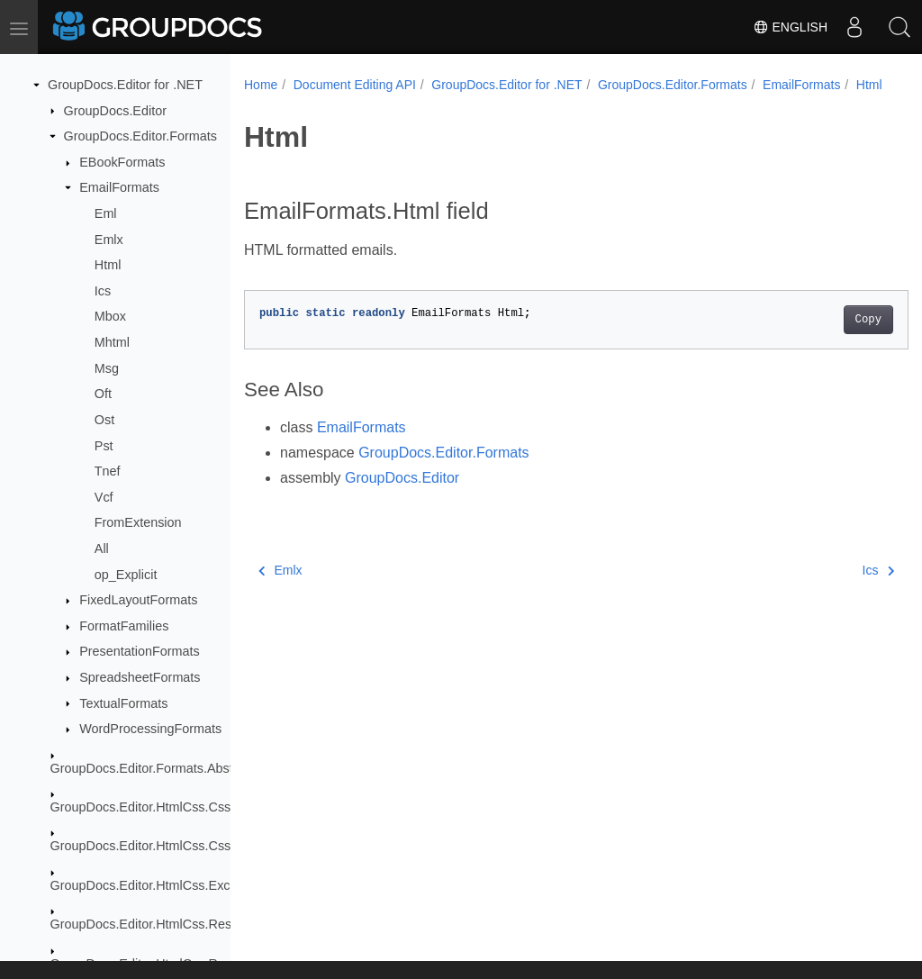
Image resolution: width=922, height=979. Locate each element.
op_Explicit (126, 574)
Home (260, 84)
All (102, 548)
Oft (103, 393)
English (790, 27)
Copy (822, 338)
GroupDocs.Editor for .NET (125, 84)
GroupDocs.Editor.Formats (140, 136)
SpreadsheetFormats (139, 677)
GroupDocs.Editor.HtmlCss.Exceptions (161, 885)
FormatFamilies (123, 626)
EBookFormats (122, 162)
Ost (104, 419)
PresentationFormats (139, 651)
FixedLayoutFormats (138, 600)
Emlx (109, 239)
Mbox (110, 316)
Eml (106, 213)
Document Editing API (355, 84)
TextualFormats (123, 703)
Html (108, 265)
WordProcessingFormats (150, 728)
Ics (103, 291)
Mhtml (112, 342)
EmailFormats (119, 187)
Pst (104, 446)
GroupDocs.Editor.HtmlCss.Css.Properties (172, 845)
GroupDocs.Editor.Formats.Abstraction (161, 768)
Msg (107, 368)
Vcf (104, 497)
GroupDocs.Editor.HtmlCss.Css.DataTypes (173, 807)
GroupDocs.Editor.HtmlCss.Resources (160, 924)
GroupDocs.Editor (115, 111)
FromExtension (138, 522)
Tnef (108, 471)
